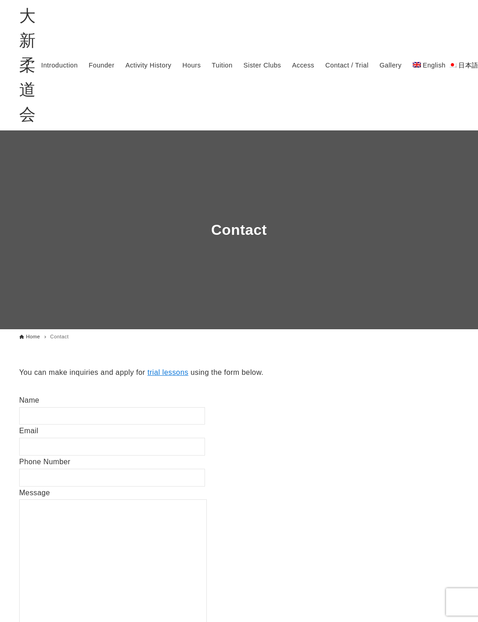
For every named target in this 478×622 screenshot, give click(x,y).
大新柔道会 (27, 65)
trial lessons (168, 372)
